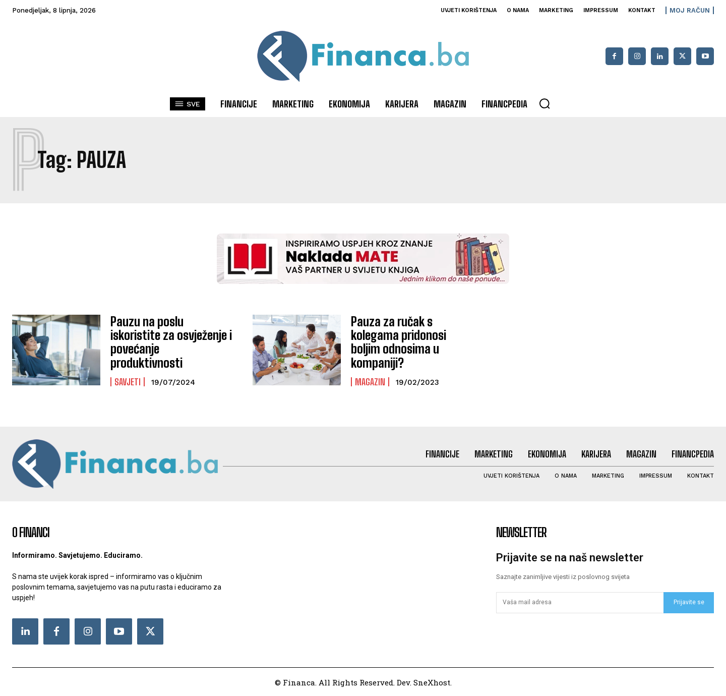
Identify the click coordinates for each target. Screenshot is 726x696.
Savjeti (127, 373)
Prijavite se (689, 601)
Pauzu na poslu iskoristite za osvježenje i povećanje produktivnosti (170, 341)
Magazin (370, 380)
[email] (579, 601)
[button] (544, 103)
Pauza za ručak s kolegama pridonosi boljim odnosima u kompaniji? (398, 341)
